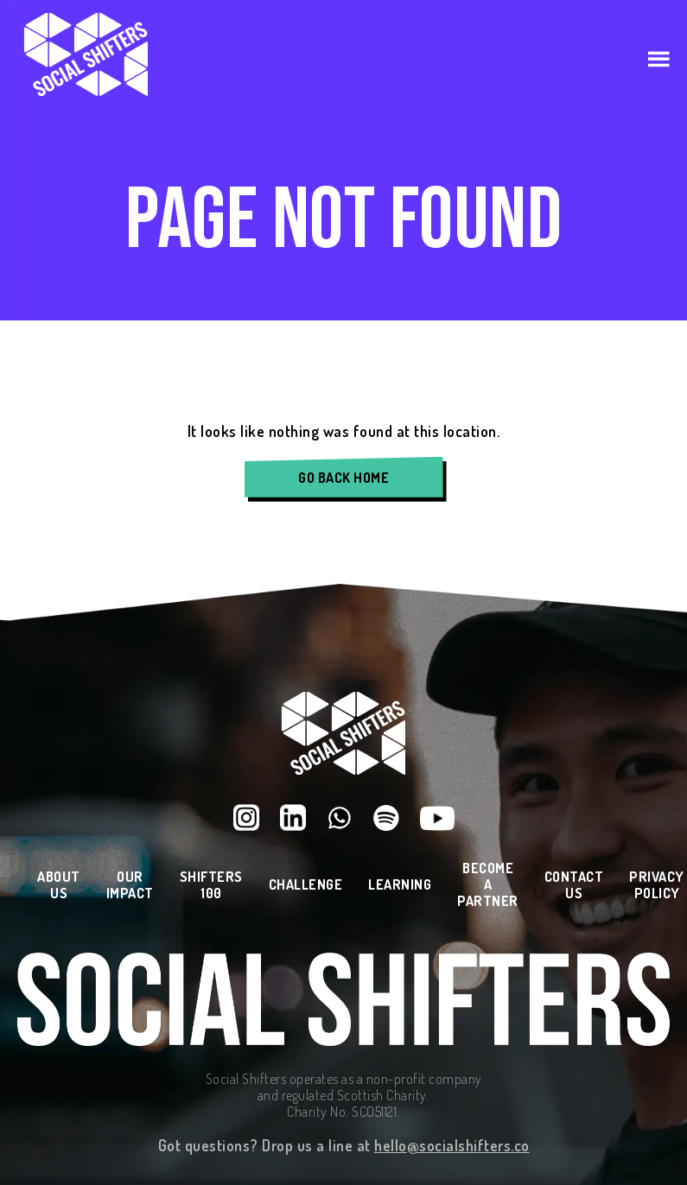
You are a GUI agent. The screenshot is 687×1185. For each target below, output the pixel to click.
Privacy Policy (656, 885)
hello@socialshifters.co (452, 1145)
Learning (399, 885)
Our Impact (130, 885)
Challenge (306, 885)
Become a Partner (487, 884)
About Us (58, 885)
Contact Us (574, 885)
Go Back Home (343, 477)
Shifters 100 (211, 885)
